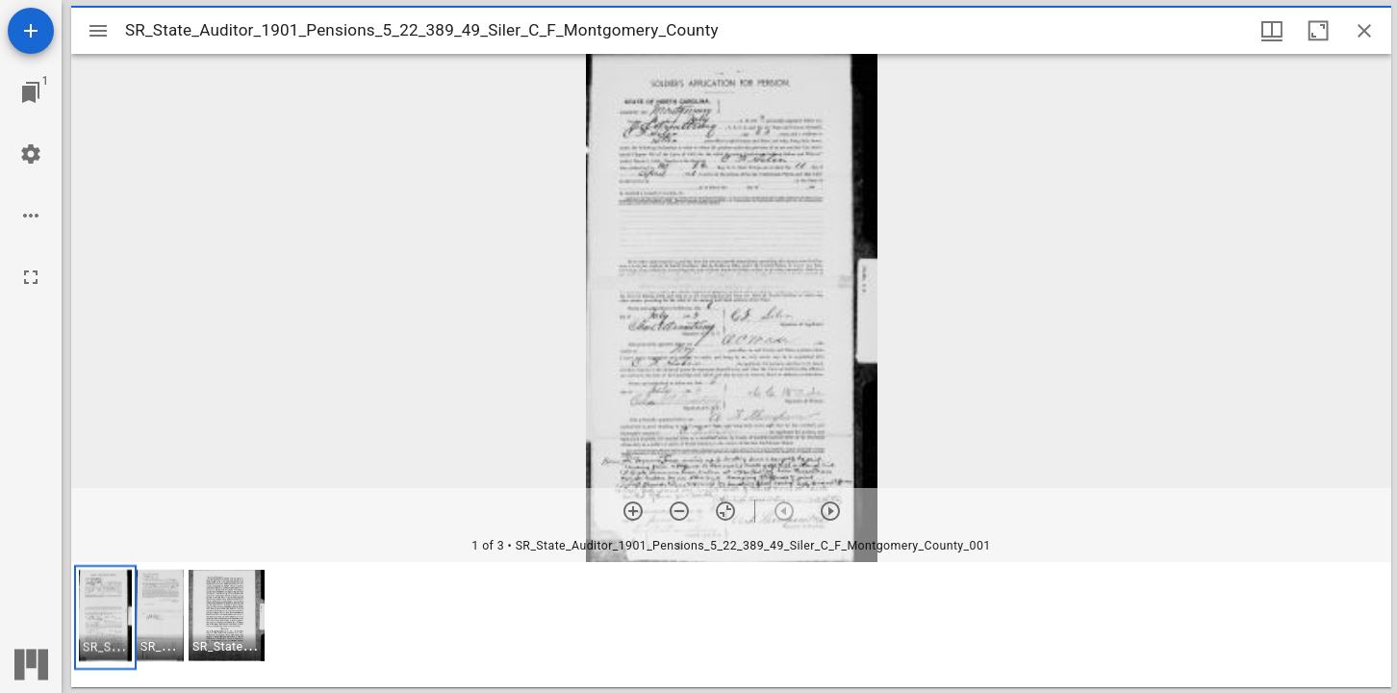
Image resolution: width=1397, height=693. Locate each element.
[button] (105, 617)
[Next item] (830, 511)
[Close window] (1364, 31)
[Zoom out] (679, 511)
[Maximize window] (1318, 31)
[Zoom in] (633, 511)
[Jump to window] (31, 92)
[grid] (731, 624)
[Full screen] (31, 277)
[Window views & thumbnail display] (1272, 31)
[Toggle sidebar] (98, 31)
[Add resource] (31, 31)
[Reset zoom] (725, 511)
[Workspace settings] (31, 154)
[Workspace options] (31, 215)
